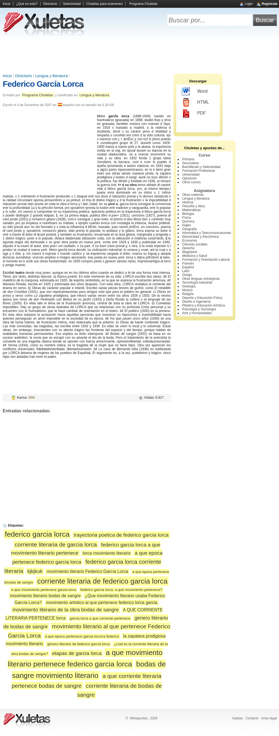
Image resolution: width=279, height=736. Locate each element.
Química (188, 221)
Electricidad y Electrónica (200, 237)
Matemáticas (191, 210)
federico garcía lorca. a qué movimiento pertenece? (121, 590)
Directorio (50, 4)
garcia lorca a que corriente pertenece (100, 618)
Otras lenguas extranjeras (201, 279)
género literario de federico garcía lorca (78, 644)
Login (249, 4)
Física (186, 218)
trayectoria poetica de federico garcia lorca (121, 535)
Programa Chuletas (143, 4)
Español (188, 267)
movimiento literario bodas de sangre (45, 595)
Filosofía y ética (193, 206)
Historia (187, 202)
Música (187, 290)
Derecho (188, 248)
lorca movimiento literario (107, 553)
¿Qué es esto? (27, 4)
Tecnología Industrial (197, 282)
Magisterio (189, 252)
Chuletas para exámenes (104, 4)
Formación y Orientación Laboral (206, 260)
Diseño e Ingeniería (196, 302)
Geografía (189, 229)
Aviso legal (269, 718)
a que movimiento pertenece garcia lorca (43, 590)
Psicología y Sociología (199, 309)
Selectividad (72, 4)
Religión (188, 294)
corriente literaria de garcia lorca (56, 544)
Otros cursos (191, 182)
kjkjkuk (35, 571)
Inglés (186, 225)
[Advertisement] (139, 54)
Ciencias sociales (195, 244)
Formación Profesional (198, 171)
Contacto (252, 718)
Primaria (188, 159)
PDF (194, 113)
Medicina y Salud (194, 256)
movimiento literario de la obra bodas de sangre (66, 609)
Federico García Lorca (43, 83)
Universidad (190, 174)
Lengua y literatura (51, 76)
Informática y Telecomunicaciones (206, 233)
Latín (186, 271)
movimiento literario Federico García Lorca (87, 571)
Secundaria (190, 163)
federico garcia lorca (37, 534)
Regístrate (270, 4)
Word (195, 91)
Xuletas (237, 718)
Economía (189, 240)
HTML (195, 102)
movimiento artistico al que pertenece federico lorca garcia (101, 602)
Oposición (189, 178)
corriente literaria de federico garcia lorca (102, 581)
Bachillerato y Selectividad (201, 167)
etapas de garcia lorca (77, 653)
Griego (187, 275)
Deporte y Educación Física (202, 298)
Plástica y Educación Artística (203, 305)
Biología (188, 214)
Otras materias (193, 195)
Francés (188, 263)
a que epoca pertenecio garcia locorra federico (82, 636)
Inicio (6, 4)
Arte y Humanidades (197, 313)
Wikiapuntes (138, 718)
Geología (189, 286)
